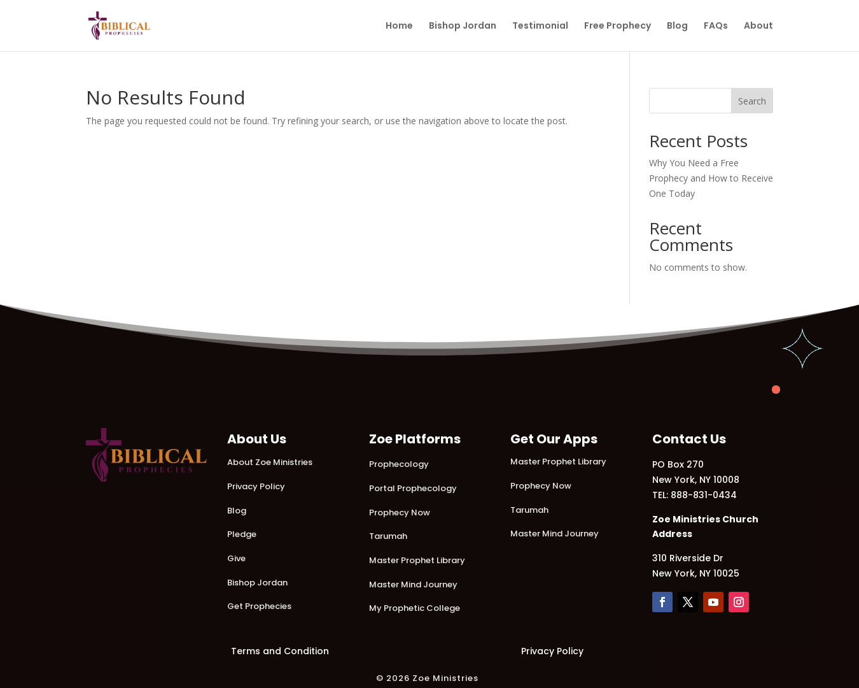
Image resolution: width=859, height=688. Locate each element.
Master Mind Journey (413, 584)
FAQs (716, 26)
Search (752, 101)
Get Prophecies (259, 606)
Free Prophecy (617, 26)
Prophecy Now (399, 512)
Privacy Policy (256, 486)
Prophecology (399, 464)
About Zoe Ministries (269, 462)
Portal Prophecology (413, 488)
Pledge (241, 534)
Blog (677, 26)
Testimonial (540, 26)
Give (236, 558)
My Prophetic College (414, 608)
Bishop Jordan (462, 26)
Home (399, 26)
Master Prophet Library (417, 560)
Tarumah (388, 536)
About (758, 26)
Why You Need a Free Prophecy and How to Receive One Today (711, 178)
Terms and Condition (280, 651)
